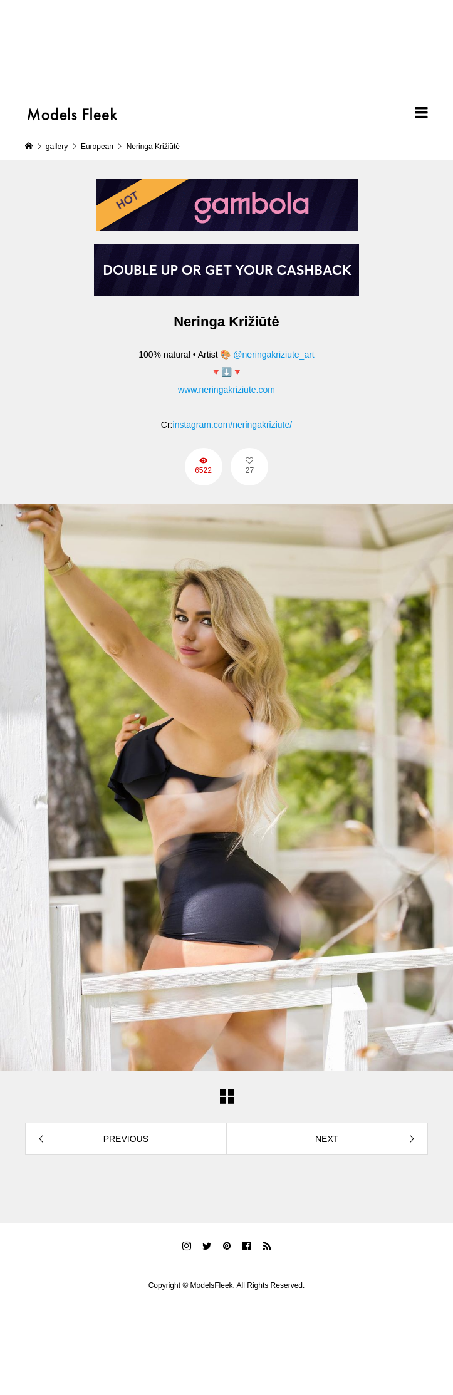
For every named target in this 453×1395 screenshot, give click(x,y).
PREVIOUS (125, 1139)
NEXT (326, 1139)
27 (250, 470)
